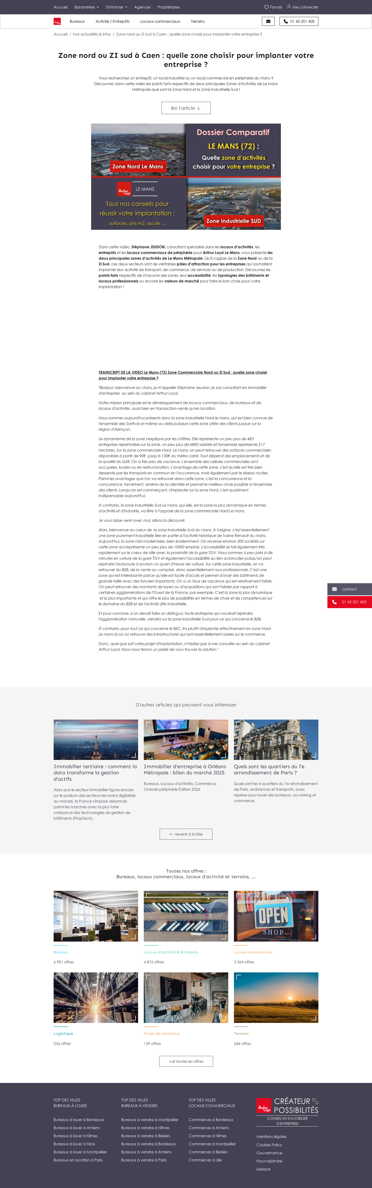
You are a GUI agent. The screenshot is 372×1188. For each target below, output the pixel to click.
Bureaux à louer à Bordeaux (79, 1119)
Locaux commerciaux (160, 21)
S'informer (115, 7)
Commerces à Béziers (208, 1152)
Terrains (198, 21)
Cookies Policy (269, 1144)
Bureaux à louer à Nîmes (76, 1135)
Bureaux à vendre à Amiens (146, 1152)
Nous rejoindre (269, 1161)
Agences (142, 7)
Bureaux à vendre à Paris (143, 1160)
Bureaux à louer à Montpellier (80, 1152)
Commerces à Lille (205, 1160)
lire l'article (186, 108)
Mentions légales (271, 1136)
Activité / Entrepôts (113, 21)
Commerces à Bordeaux (211, 1119)
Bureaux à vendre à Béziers (145, 1135)
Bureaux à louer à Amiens (77, 1127)
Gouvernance (269, 1153)
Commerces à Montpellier (212, 1144)
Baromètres (85, 7)
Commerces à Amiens (209, 1127)
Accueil (60, 7)
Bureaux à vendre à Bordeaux (148, 1144)
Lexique (263, 1169)
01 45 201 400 (354, 602)
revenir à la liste (186, 834)
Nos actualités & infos (92, 34)
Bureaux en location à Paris (78, 1160)
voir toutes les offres (186, 1061)
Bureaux (77, 21)
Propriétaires (169, 7)
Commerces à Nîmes (208, 1135)
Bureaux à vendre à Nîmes (145, 1127)
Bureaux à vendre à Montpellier (149, 1119)
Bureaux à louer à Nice (74, 1144)
